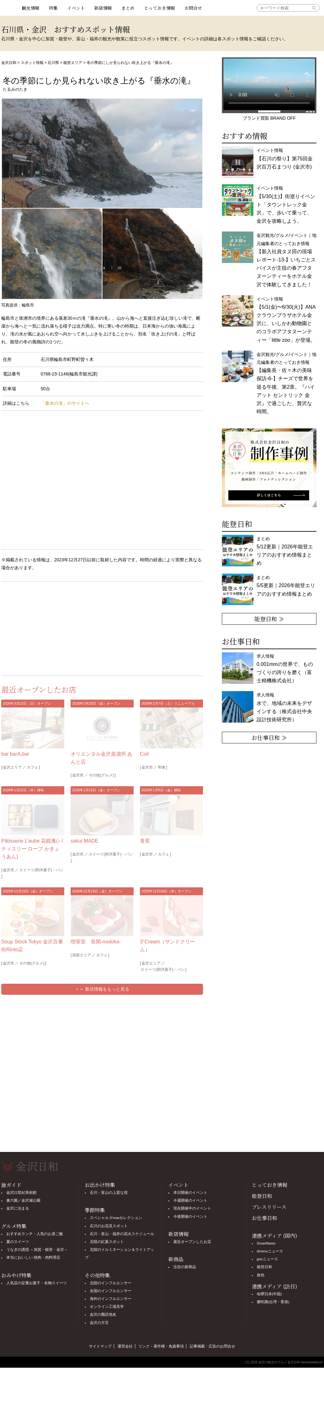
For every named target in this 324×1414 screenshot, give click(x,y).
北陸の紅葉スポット (107, 1242)
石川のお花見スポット (109, 1226)
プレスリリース (269, 1207)
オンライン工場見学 (107, 1306)
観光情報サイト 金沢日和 (9, 8)
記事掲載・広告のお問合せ (212, 1346)
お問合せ (193, 8)
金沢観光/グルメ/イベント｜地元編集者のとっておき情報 (286, 260)
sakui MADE (84, 841)
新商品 (175, 1259)
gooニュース (267, 1259)
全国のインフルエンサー (110, 1291)
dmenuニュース (270, 1251)
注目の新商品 (184, 1267)
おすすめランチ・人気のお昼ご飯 (34, 1234)
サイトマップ (100, 1346)
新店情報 (103, 8)
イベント (76, 8)
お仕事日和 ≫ (269, 737)
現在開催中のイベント (192, 1208)
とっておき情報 (159, 8)
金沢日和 (8, 62)
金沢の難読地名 (103, 1314)
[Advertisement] (51, 627)
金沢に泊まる (17, 1208)
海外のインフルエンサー (110, 1299)
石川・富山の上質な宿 (109, 1192)
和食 (161, 767)
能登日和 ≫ (269, 619)
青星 (145, 841)
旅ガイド (11, 1184)
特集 (53, 8)
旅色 (260, 1275)
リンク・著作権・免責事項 (161, 1346)
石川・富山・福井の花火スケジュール (122, 1234)
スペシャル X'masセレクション (116, 1218)
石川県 (53, 62)
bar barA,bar (15, 754)
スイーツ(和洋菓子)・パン (41, 870)
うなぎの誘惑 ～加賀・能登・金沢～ (37, 1249)
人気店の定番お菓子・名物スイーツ (36, 1283)
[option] (269, 467)
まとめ (128, 8)
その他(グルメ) (101, 775)
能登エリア (72, 62)
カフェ (32, 767)
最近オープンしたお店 (192, 1242)
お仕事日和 (264, 1218)
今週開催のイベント (190, 1200)
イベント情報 (285, 158)
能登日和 (262, 1195)
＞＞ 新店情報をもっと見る (102, 989)
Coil (144, 754)
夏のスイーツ (17, 1242)
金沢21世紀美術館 (21, 1192)
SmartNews (266, 1243)
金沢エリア (12, 767)
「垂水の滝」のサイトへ (65, 403)
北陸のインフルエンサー (110, 1283)
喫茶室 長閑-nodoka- (96, 941)
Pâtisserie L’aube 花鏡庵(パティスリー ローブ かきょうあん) (32, 848)
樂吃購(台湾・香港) (273, 1302)
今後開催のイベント (190, 1216)
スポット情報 (32, 62)
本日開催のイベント (190, 1192)
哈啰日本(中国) (269, 1294)
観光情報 (30, 8)
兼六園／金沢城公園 (23, 1200)
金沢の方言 (99, 1323)
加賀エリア (81, 955)
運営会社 (125, 1346)
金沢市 (78, 775)
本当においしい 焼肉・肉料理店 (33, 1257)
